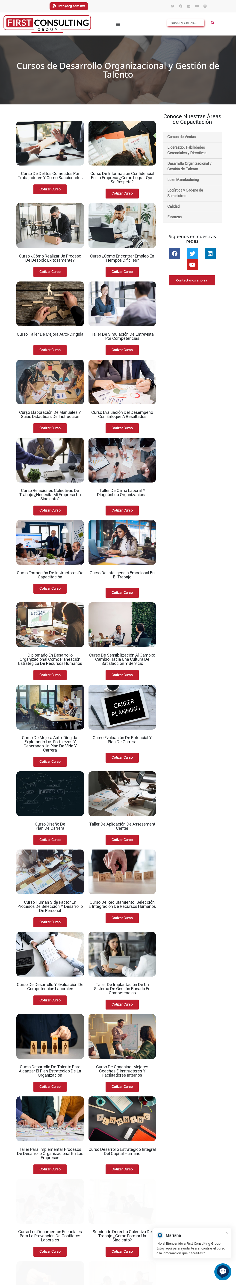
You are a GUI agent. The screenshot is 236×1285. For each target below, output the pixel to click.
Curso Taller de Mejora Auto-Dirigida (50, 336)
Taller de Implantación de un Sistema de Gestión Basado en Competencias (122, 990)
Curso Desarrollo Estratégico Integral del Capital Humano (122, 1153)
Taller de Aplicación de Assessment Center (122, 828)
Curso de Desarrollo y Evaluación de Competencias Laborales (50, 988)
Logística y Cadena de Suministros (185, 195)
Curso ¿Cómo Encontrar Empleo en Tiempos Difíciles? (122, 260)
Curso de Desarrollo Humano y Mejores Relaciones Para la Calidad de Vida (50, 1241)
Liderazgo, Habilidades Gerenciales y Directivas (186, 152)
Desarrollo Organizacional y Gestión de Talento (189, 168)
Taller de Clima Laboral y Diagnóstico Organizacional (122, 494)
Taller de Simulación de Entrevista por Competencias (122, 338)
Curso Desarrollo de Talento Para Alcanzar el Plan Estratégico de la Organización (50, 1073)
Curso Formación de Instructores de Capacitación (50, 576)
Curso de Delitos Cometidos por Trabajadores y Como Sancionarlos (50, 177)
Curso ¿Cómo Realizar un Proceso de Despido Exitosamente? (50, 260)
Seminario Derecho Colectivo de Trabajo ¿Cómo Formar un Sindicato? (122, 1198)
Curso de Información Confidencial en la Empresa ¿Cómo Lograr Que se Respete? (122, 179)
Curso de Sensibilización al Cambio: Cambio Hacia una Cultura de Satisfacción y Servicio (122, 661)
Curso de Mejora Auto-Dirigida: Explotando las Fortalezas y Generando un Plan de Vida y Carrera (50, 746)
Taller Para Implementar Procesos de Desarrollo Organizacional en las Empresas (50, 1155)
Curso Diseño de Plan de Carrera (50, 828)
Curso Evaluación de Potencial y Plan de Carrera (122, 741)
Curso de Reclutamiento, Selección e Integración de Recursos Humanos (122, 906)
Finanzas (174, 219)
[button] (118, 26)
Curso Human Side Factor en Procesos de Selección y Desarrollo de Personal (50, 908)
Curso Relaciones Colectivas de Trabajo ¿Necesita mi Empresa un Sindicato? (50, 496)
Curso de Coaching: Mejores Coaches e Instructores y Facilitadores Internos (122, 1073)
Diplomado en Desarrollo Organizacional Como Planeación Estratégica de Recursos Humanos (50, 661)
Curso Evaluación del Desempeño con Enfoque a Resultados (122, 416)
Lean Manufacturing (183, 182)
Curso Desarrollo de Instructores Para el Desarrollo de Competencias (122, 1239)
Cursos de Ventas (181, 139)
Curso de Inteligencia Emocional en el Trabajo (122, 576)
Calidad (173, 208)
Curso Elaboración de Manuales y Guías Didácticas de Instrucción (50, 416)
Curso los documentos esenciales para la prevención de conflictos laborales (50, 1198)
